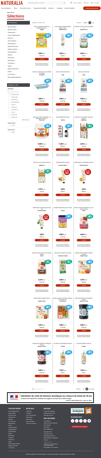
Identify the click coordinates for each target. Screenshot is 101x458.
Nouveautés (12, 60)
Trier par (78, 22)
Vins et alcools (12, 41)
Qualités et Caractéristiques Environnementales (51, 444)
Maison (10, 55)
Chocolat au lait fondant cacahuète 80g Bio (83, 117)
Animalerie (11, 57)
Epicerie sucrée (13, 29)
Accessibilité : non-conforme (51, 447)
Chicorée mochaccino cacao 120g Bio (63, 207)
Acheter (42, 59)
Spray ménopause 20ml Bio (63, 117)
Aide (88, 2)
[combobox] (46, 3)
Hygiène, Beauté (13, 49)
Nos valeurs (47, 427)
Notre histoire (47, 425)
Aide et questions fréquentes (51, 438)
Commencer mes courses (92, 8)
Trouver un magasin (77, 2)
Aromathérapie (12, 52)
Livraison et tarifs (48, 433)
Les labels (28, 413)
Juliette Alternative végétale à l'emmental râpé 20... (42, 27)
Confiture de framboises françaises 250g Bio (41, 344)
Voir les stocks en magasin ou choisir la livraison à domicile (41, 64)
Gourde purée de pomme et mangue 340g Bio (84, 253)
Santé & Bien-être (13, 46)
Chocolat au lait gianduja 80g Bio (41, 162)
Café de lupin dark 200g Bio (63, 72)
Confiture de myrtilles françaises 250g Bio (84, 298)
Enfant (10, 71)
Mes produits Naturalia (15, 77)
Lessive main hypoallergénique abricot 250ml (63, 27)
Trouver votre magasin (49, 411)
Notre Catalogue (30, 421)
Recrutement (47, 421)
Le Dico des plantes (31, 415)
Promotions (12, 63)
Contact (46, 440)
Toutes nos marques (31, 423)
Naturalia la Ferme (48, 415)
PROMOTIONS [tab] (11, 123)
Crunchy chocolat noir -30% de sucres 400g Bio (42, 253)
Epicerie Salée (12, 27)
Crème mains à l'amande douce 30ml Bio (42, 208)
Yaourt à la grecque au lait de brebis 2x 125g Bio (41, 72)
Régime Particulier (13, 69)
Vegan (10, 66)
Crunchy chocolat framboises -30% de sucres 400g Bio (83, 208)
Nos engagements (48, 429)
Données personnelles (52, 454)
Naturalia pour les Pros (49, 413)
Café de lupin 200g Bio (83, 72)
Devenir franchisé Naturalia (50, 423)
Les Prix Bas (12, 74)
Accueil (8, 12)
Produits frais (12, 32)
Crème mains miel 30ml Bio (62, 162)
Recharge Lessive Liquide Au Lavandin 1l (83, 27)
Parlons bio (29, 411)
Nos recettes (29, 419)
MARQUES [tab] (10, 88)
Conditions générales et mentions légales (36, 454)
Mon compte (96, 2)
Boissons (11, 38)
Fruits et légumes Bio (14, 35)
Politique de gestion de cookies (67, 454)
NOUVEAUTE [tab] (11, 129)
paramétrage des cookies (79, 426)
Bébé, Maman (12, 43)
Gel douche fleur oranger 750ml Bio (63, 343)
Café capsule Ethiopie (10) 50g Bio (62, 253)
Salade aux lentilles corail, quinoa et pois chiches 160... (62, 298)
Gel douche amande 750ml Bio (83, 343)
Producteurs (29, 417)
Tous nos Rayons (6, 8)
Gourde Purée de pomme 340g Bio (42, 298)
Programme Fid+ (48, 431)
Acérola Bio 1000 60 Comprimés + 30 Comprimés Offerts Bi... (42, 117)
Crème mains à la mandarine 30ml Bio (83, 162)
